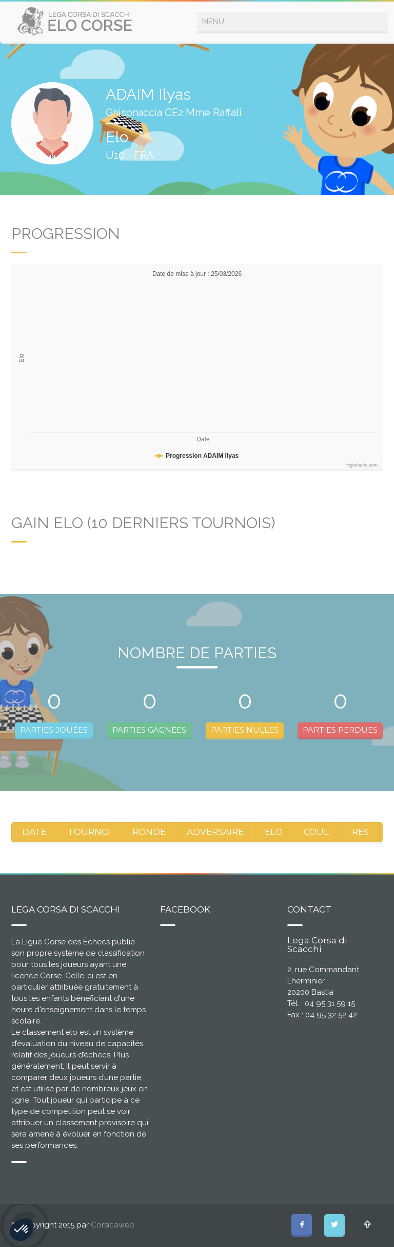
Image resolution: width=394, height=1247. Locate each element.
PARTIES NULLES (245, 730)
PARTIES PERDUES (340, 730)
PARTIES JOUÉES (54, 730)
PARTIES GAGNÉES (149, 730)
